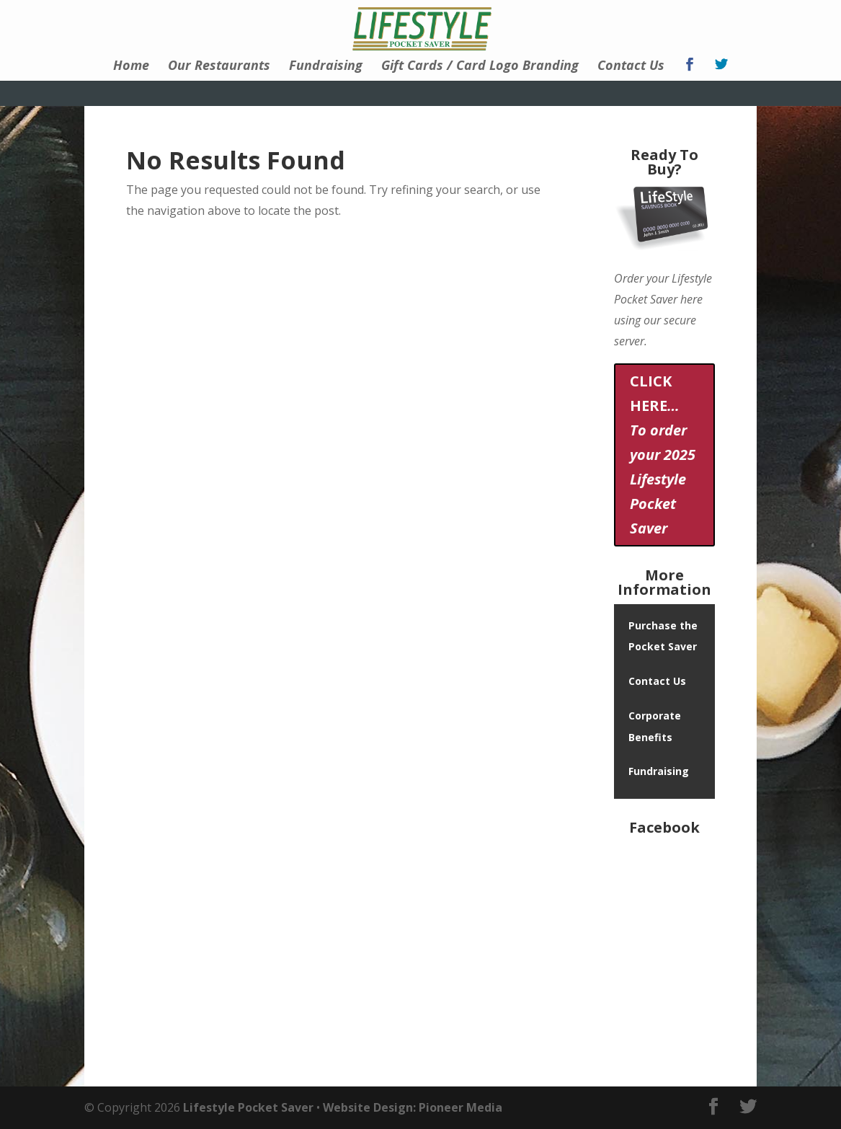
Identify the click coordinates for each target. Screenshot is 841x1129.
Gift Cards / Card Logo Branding (480, 67)
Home (131, 67)
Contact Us (630, 67)
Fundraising (325, 67)
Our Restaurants (219, 67)
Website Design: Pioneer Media (412, 1107)
